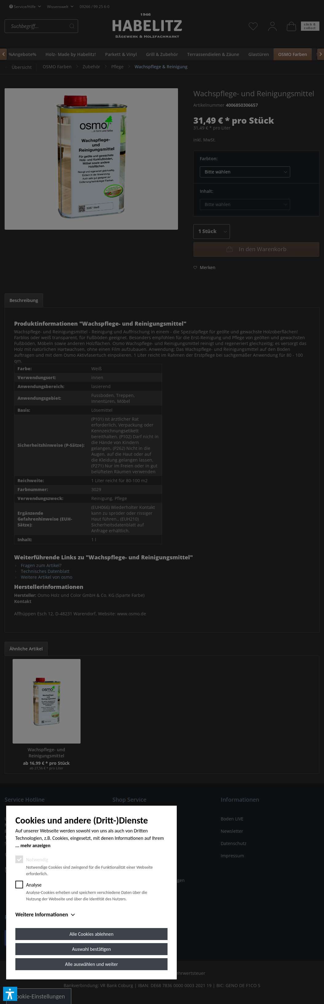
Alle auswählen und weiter (91, 964)
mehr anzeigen (35, 845)
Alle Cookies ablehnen (91, 934)
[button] (10, 994)
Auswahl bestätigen (91, 949)
